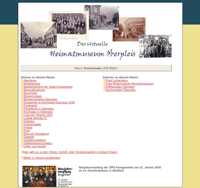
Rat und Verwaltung (36, 133)
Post (26, 130)
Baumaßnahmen (34, 89)
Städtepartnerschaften (37, 143)
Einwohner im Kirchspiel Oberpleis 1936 (49, 102)
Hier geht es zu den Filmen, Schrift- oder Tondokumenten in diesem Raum (70, 152)
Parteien (29, 121)
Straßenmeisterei (34, 140)
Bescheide (30, 93)
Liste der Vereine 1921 (38, 114)
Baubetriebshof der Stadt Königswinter (48, 86)
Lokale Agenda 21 (35, 118)
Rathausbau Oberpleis (120, 86)
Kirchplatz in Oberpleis (38, 111)
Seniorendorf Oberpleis (120, 89)
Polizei (27, 127)
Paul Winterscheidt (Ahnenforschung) (129, 83)
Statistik (28, 136)
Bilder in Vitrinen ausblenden (41, 157)
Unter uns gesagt (34, 146)
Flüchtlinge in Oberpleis (38, 108)
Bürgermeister (32, 96)
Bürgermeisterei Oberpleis (40, 99)
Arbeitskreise (31, 83)
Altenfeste (29, 80)
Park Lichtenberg (116, 80)
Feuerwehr (30, 105)
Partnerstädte (32, 124)
